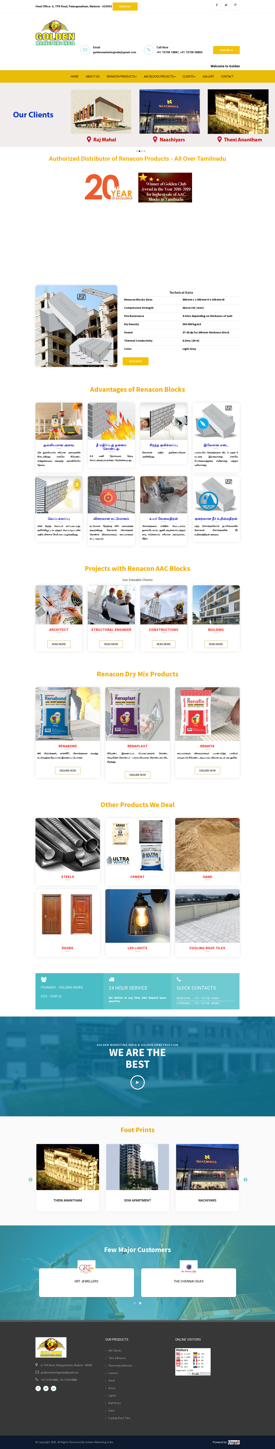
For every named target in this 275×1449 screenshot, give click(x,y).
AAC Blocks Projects (160, 76)
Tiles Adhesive (115, 1358)
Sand (109, 1410)
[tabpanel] (189, 1280)
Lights (110, 1395)
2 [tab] (140, 1303)
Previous (30, 1179)
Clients (189, 76)
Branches (125, 6)
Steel (110, 1380)
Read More (135, 361)
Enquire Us (226, 50)
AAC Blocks (113, 1350)
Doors (110, 1388)
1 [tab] (135, 1303)
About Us (93, 76)
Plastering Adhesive (118, 1365)
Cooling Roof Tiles (118, 1418)
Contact (227, 76)
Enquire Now (68, 770)
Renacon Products (122, 76)
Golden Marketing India (99, 1442)
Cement (111, 1373)
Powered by (220, 1442)
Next (245, 1179)
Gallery (208, 76)
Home (75, 76)
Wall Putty (113, 1403)
